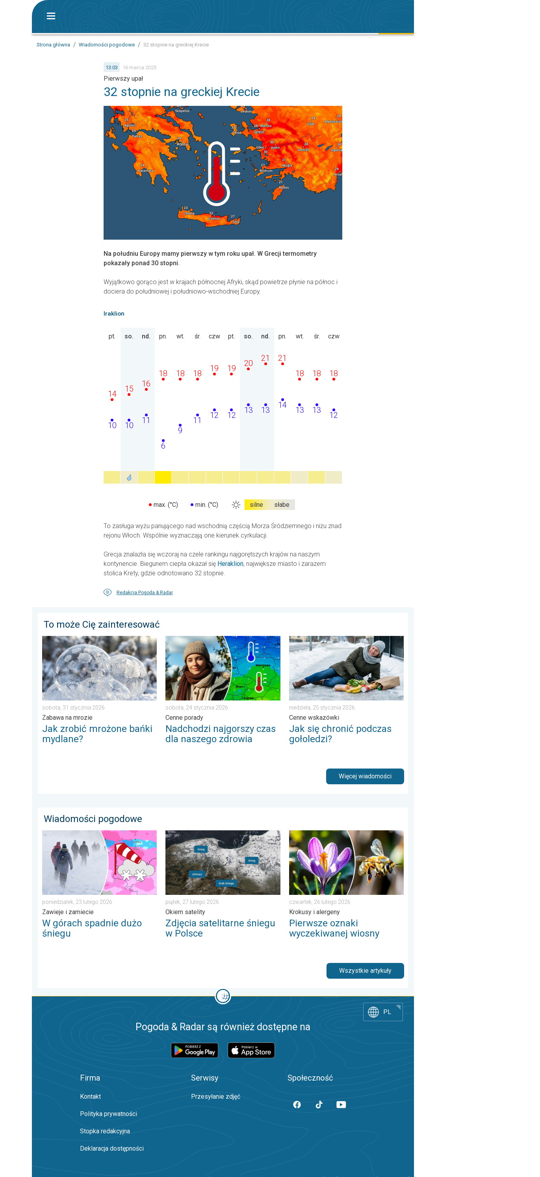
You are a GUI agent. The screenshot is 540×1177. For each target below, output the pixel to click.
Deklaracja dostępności (112, 1148)
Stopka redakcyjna (105, 1131)
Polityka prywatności (108, 1114)
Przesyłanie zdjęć (215, 1096)
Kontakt (90, 1096)
